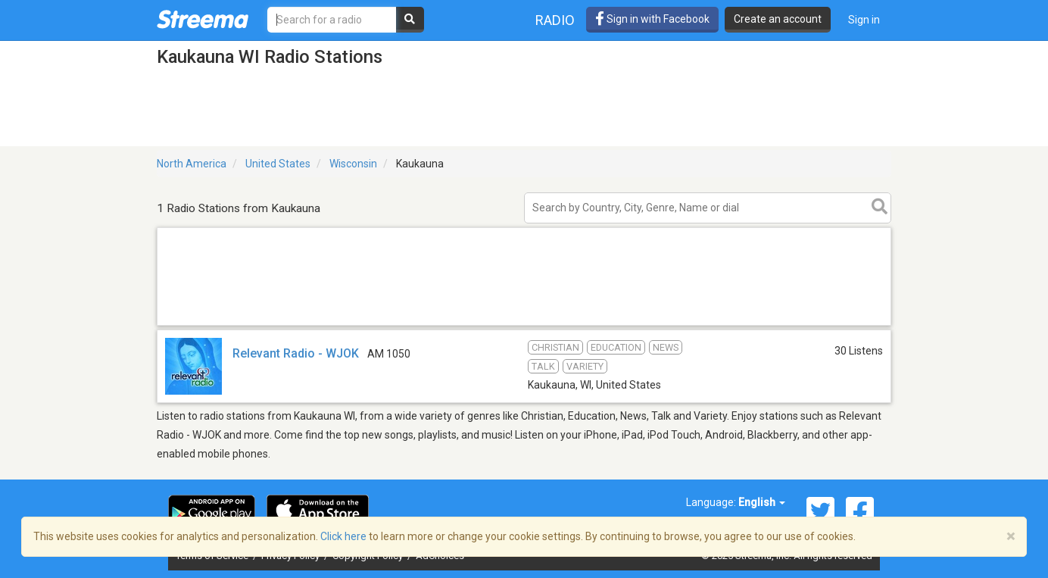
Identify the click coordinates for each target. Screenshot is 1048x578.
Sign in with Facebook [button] (652, 19)
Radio (555, 20)
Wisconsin (353, 164)
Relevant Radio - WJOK (295, 353)
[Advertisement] (524, 325)
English (761, 502)
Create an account (778, 19)
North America (191, 164)
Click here (343, 536)
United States (277, 164)
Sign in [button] (864, 20)
